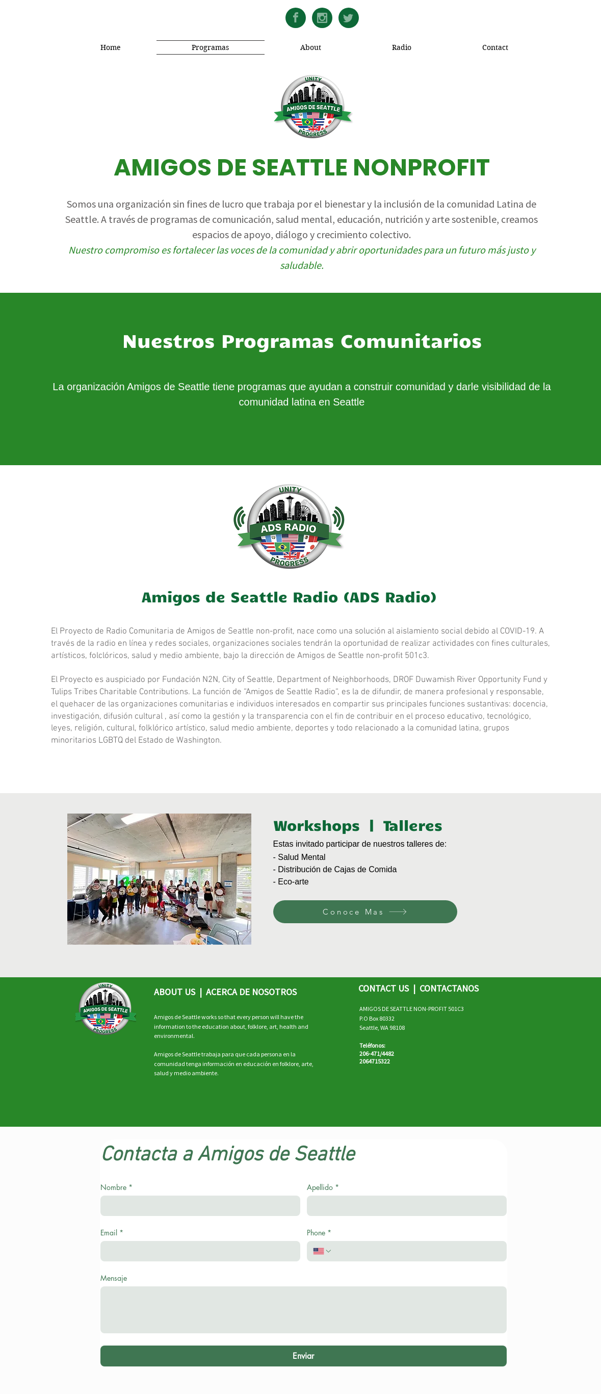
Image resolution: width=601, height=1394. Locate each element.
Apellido (323, 1187)
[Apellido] (404, 1206)
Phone (319, 1232)
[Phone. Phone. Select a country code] (322, 1251)
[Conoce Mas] (365, 911)
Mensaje (113, 1278)
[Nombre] (197, 1206)
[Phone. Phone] (416, 1251)
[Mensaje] (303, 1309)
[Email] (197, 1251)
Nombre (116, 1187)
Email (111, 1232)
